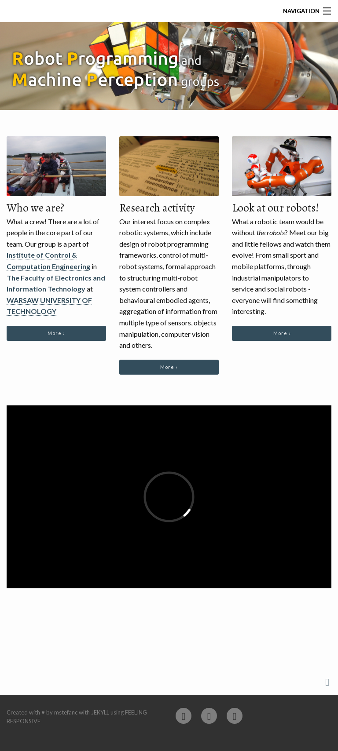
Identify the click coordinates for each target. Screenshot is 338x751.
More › (56, 333)
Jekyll (100, 712)
